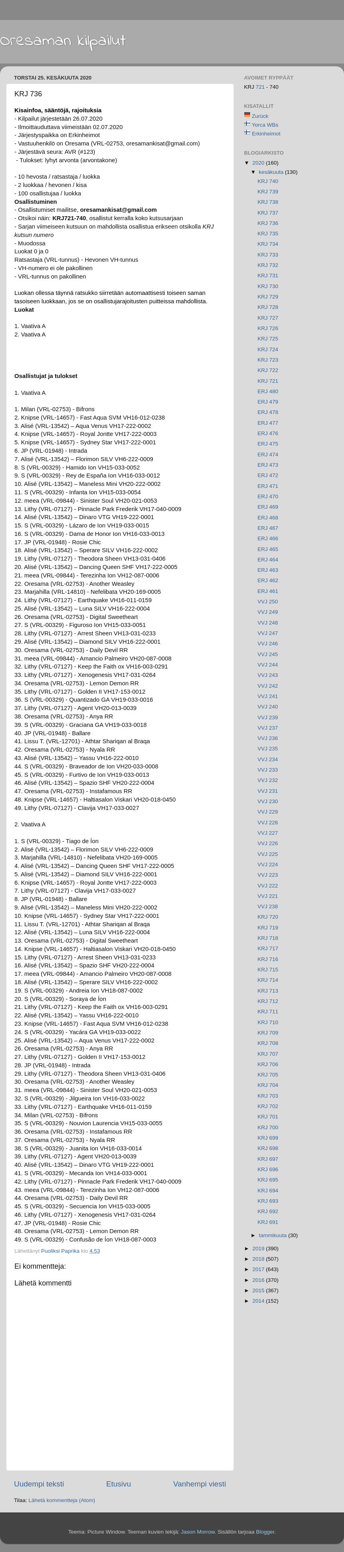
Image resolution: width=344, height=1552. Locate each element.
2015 (259, 1290)
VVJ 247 (268, 633)
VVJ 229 (268, 812)
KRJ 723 (268, 360)
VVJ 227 (268, 833)
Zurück (260, 116)
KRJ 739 (268, 192)
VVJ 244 (268, 665)
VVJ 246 (268, 644)
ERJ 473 (268, 465)
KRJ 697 (268, 1159)
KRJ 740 (268, 181)
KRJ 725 (268, 339)
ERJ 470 (268, 496)
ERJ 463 (268, 570)
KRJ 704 (268, 1085)
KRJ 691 (268, 1222)
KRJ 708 (268, 1043)
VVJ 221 (268, 896)
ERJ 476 (268, 433)
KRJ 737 (268, 213)
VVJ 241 (268, 696)
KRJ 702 (268, 1106)
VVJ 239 (268, 717)
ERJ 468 (268, 518)
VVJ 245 (268, 654)
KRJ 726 (268, 328)
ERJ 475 (268, 444)
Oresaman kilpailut (63, 41)
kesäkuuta (272, 172)
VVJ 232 (268, 780)
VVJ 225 (268, 854)
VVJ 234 (268, 759)
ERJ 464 (268, 560)
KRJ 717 (268, 948)
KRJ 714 (268, 980)
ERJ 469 (268, 507)
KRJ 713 (268, 991)
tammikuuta (273, 1235)
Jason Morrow (197, 1532)
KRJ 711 (268, 1012)
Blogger (265, 1532)
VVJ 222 (268, 886)
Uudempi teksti (39, 1484)
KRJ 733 (268, 255)
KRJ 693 (268, 1201)
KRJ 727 (268, 318)
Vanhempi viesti (199, 1484)
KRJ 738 (268, 202)
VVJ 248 (268, 623)
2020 (259, 163)
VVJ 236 (268, 738)
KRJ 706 (268, 1064)
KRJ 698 (268, 1148)
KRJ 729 (268, 297)
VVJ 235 (268, 749)
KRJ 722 (268, 370)
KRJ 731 (268, 276)
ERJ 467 (268, 528)
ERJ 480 (268, 391)
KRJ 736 (268, 223)
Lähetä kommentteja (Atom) (61, 1500)
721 (261, 87)
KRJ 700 (268, 1127)
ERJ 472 (268, 475)
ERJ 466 (268, 538)
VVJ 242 (268, 686)
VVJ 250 (268, 602)
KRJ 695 (268, 1180)
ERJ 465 (268, 549)
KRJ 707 (268, 1054)
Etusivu (118, 1484)
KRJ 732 (268, 265)
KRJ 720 (268, 917)
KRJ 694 (268, 1191)
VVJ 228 (268, 823)
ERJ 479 (268, 402)
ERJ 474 (268, 455)
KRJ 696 (268, 1169)
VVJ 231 (268, 791)
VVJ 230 (268, 801)
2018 (259, 1259)
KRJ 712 (268, 1001)
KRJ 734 (268, 244)
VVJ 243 (268, 675)
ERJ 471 (268, 486)
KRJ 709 (268, 1033)
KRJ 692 (268, 1211)
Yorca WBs (265, 125)
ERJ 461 (268, 591)
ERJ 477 (268, 423)
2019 (259, 1249)
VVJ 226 (268, 843)
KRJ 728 (268, 307)
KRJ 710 (268, 1022)
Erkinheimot (266, 134)
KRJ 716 (268, 959)
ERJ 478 (268, 412)
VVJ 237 (268, 728)
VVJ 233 (268, 770)
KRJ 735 (268, 234)
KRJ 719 (268, 928)
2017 (259, 1269)
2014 (259, 1301)
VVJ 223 (268, 875)
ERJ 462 (268, 580)
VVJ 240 (268, 707)
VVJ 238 (268, 906)
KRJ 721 (268, 381)
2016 (259, 1280)
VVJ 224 (268, 865)
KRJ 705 (268, 1075)
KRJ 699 (268, 1138)
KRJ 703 (268, 1096)
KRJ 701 (268, 1117)
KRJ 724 (268, 349)
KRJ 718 (268, 938)
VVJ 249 (268, 612)
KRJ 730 (268, 286)
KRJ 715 (268, 970)
